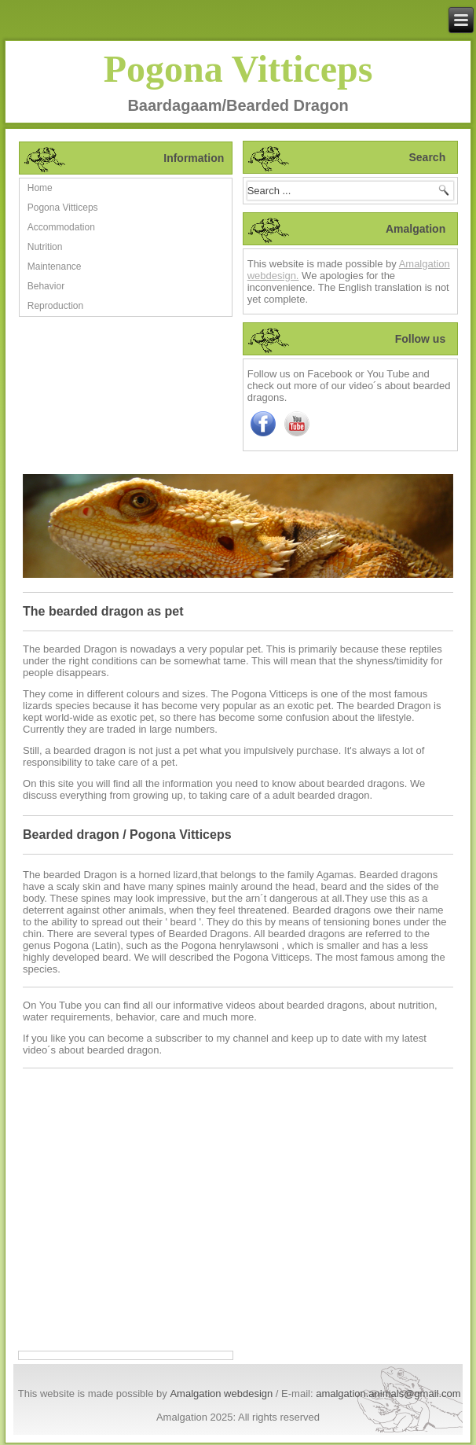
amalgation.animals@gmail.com (388, 1393)
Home (40, 187)
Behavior (45, 286)
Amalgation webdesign (221, 1393)
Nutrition (45, 246)
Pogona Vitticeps (238, 69)
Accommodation (61, 227)
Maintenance (54, 266)
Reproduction (55, 305)
